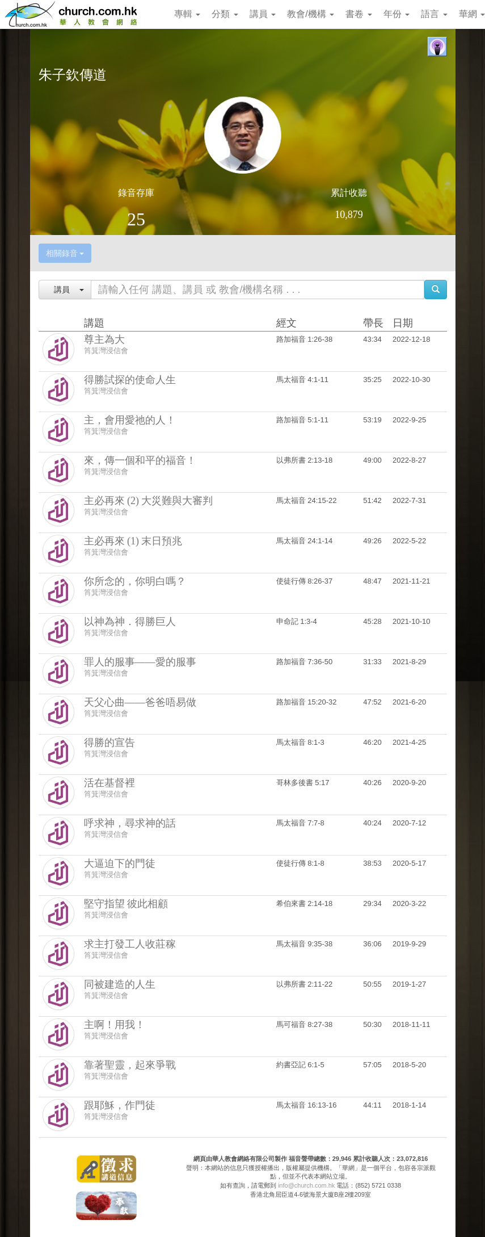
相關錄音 (65, 253)
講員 (263, 14)
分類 (225, 14)
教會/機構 (310, 14)
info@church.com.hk (306, 1185)
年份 (396, 14)
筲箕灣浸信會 (106, 350)
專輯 (187, 14)
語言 (434, 14)
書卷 (358, 14)
